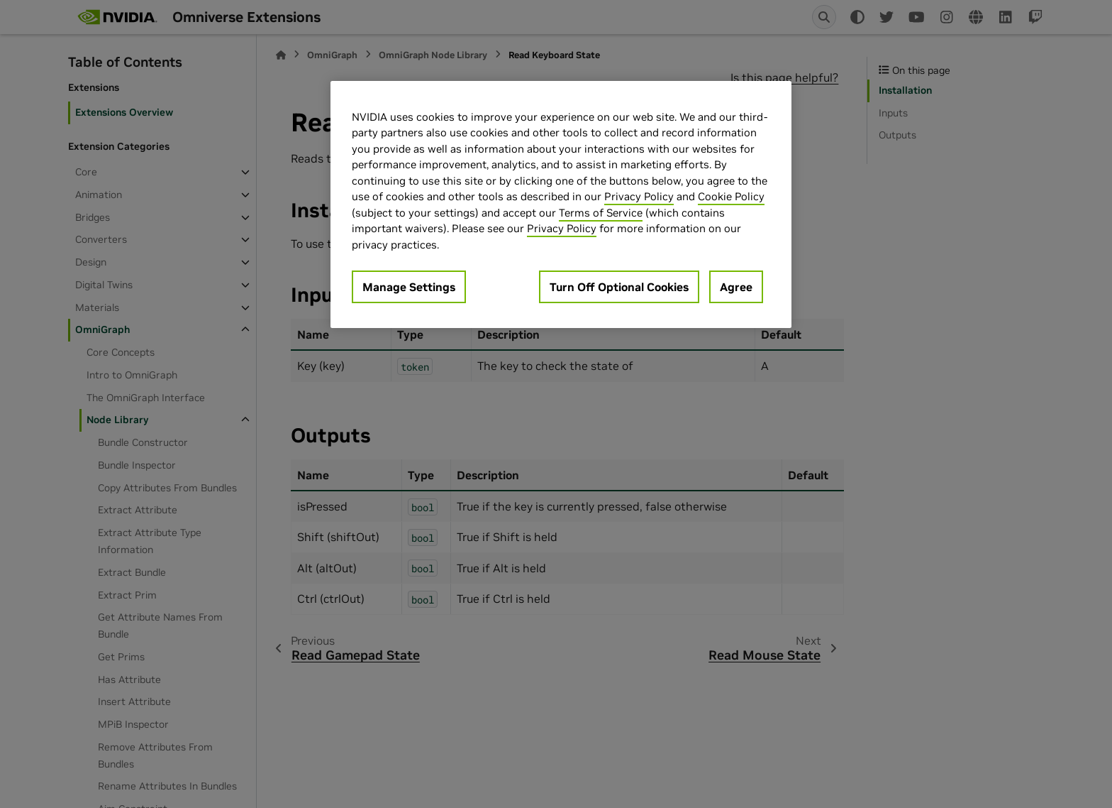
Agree (736, 287)
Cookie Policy (731, 196)
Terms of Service (601, 212)
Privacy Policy (639, 196)
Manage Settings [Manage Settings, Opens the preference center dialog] (408, 287)
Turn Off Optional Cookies (619, 287)
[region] (560, 205)
